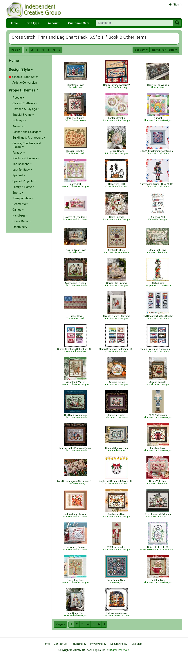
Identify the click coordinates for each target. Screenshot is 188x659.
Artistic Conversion (24, 82)
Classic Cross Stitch (23, 77)
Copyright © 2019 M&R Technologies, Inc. (82, 650)
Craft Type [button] (31, 23)
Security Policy (118, 643)
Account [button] (53, 23)
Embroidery (19, 227)
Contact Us (60, 643)
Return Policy (78, 643)
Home (14, 23)
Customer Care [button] (79, 23)
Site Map (136, 643)
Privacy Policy (98, 643)
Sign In (175, 4)
